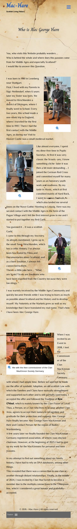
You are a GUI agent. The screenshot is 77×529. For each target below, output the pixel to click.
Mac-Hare (17, 5)
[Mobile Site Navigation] (69, 7)
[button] (10, 515)
